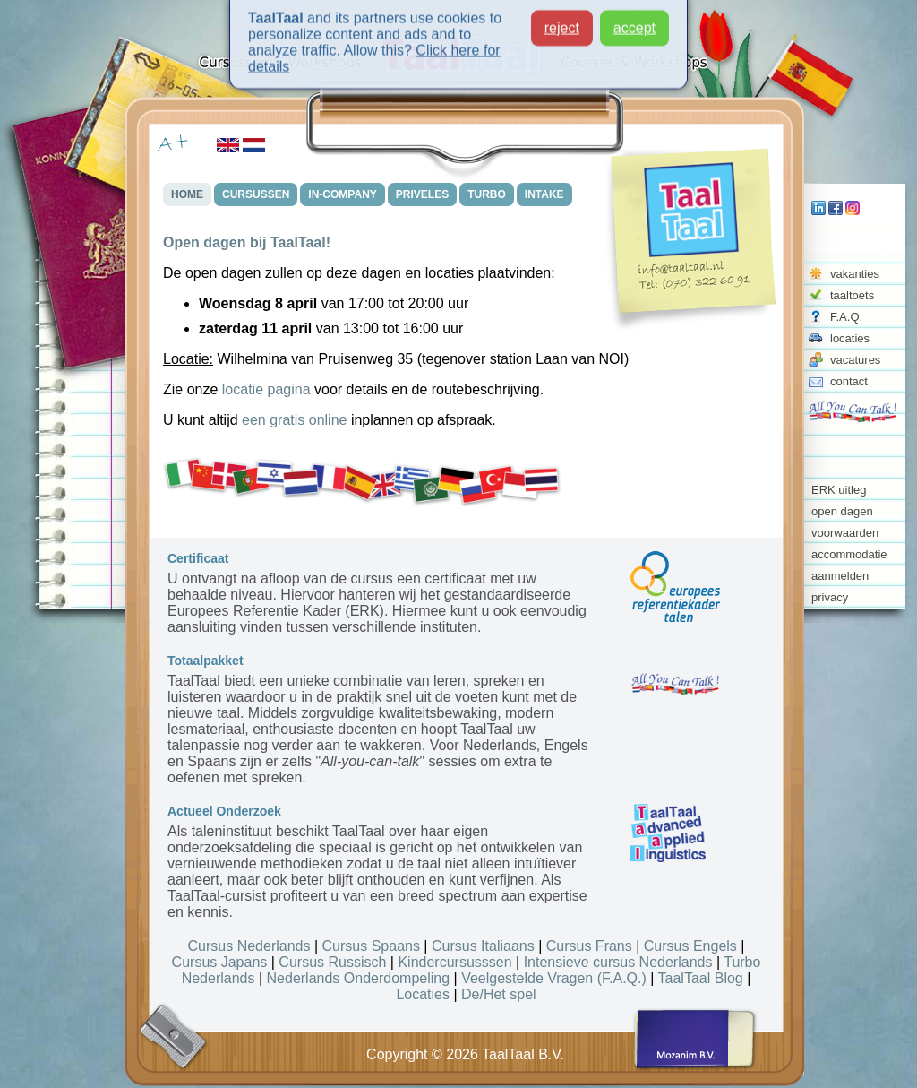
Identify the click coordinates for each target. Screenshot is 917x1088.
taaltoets (852, 295)
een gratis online (294, 419)
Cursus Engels (690, 946)
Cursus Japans (220, 962)
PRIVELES (422, 194)
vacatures (855, 360)
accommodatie (849, 554)
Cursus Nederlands (249, 946)
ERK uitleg (838, 490)
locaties (850, 338)
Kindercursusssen (454, 962)
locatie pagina (266, 389)
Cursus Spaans (371, 946)
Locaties (423, 994)
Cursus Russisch (332, 962)
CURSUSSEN (255, 194)
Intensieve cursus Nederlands (618, 962)
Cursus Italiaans (483, 946)
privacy (829, 597)
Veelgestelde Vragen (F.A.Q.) (554, 978)
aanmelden (840, 576)
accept (634, 22)
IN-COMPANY (342, 194)
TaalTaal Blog (700, 978)
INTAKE (544, 194)
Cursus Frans (589, 946)
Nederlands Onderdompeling (358, 978)
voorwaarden (844, 533)
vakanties (854, 274)
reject (561, 22)
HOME (187, 194)
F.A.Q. (846, 317)
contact (849, 381)
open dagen (842, 511)
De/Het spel (498, 994)
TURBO (486, 194)
